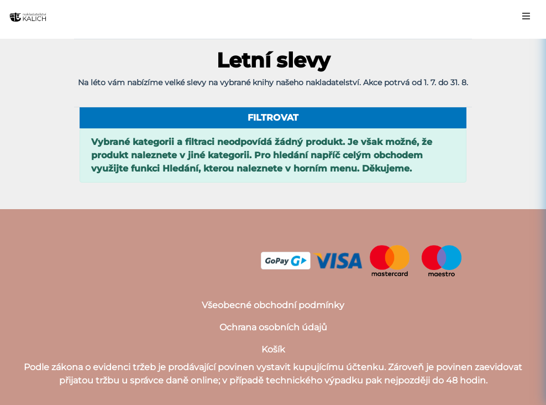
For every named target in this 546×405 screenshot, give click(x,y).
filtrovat (273, 117)
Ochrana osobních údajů (273, 327)
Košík (273, 349)
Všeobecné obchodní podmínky (273, 305)
